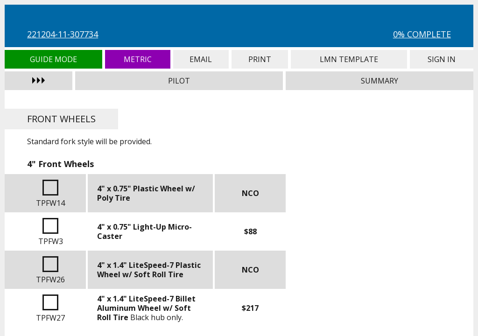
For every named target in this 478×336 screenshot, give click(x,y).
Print (260, 59)
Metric (137, 59)
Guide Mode (53, 59)
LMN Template (349, 59)
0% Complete (422, 34)
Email (201, 59)
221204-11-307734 (62, 34)
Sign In (441, 59)
